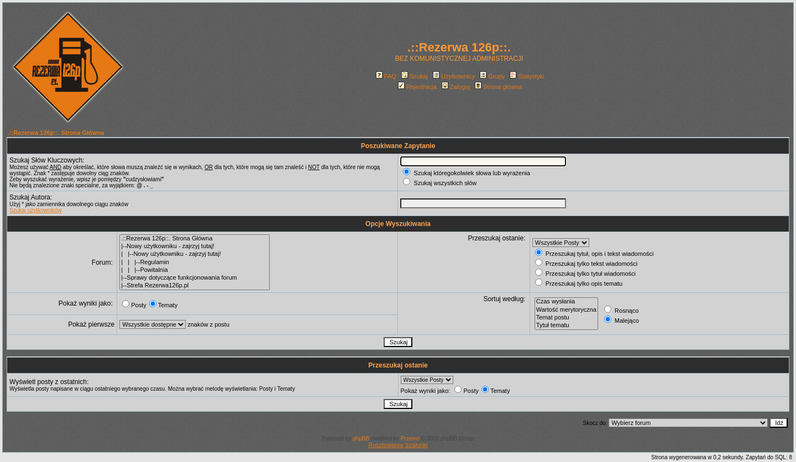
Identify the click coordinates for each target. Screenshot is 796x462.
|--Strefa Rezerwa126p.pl (194, 286)
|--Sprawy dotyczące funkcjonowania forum (194, 278)
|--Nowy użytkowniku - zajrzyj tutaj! (194, 246)
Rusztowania (385, 445)
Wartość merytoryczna (566, 310)
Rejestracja (417, 86)
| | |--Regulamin (194, 262)
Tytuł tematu (566, 325)
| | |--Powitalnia (194, 270)
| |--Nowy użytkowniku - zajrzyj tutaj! (194, 254)
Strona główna (498, 86)
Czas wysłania (566, 302)
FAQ (386, 76)
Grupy (492, 76)
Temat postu (566, 318)
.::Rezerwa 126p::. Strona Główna (56, 132)
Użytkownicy (454, 76)
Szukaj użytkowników (35, 210)
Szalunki (416, 445)
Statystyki (527, 76)
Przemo (410, 438)
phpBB (361, 438)
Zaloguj (456, 86)
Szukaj (414, 76)
